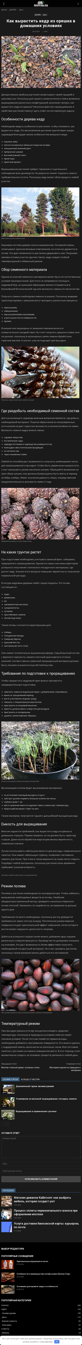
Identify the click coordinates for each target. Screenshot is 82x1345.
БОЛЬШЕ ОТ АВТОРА (30, 1079)
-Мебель (5, 1333)
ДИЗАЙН (38, 15)
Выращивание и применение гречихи (36, 1111)
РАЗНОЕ (5, 1305)
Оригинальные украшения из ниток (32, 1261)
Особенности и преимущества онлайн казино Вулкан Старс (43, 1274)
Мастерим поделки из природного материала (65, 1068)
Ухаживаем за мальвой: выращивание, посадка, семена (46, 1098)
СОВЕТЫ (5, 1329)
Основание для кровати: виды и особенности (37, 1286)
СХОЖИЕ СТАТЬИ (10, 1079)
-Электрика (6, 1325)
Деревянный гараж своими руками (35, 1086)
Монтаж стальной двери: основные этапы (20, 1067)
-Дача (44, 15)
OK (57, 1342)
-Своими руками (8, 1313)
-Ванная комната (9, 1321)
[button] (78, 3)
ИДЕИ (4, 1309)
